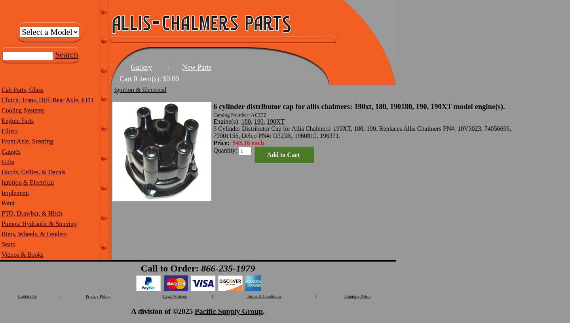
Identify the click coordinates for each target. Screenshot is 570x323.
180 (246, 121)
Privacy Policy (98, 296)
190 (259, 121)
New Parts (197, 67)
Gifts (8, 162)
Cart (126, 79)
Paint (8, 203)
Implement (15, 192)
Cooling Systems (23, 110)
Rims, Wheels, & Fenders (34, 234)
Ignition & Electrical (28, 182)
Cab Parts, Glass (22, 89)
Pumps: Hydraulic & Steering (39, 223)
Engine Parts (18, 120)
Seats (8, 244)
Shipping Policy (357, 296)
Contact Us (27, 296)
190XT (276, 121)
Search (66, 54)
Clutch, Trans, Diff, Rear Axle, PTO (47, 100)
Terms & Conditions (264, 296)
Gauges (11, 151)
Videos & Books (23, 254)
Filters (10, 131)
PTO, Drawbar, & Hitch (32, 213)
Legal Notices (174, 296)
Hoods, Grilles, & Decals (33, 172)
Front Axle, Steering (27, 141)
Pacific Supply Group (229, 311)
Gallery (141, 67)
